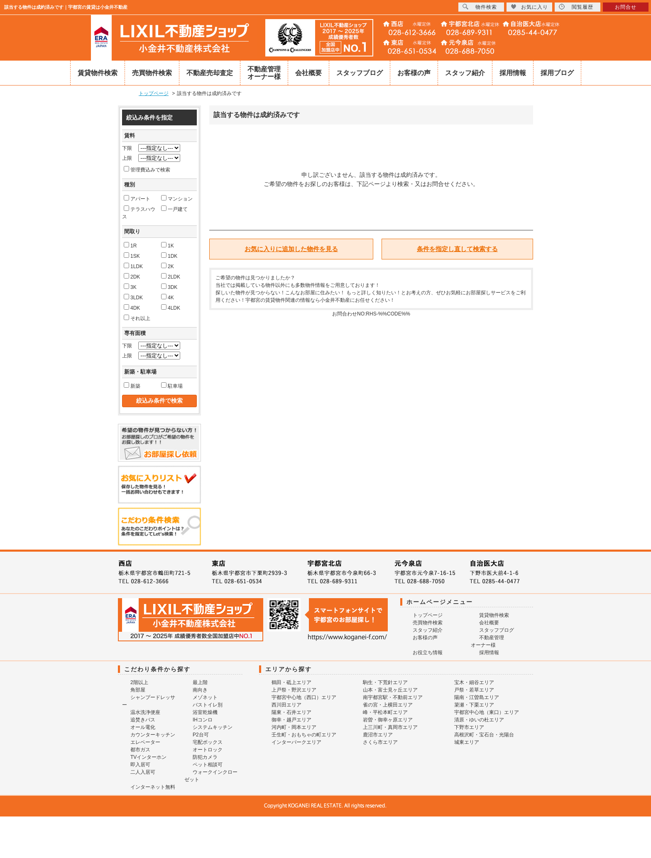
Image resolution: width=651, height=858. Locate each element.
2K (167, 266)
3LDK (133, 297)
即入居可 (140, 765)
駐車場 (172, 385)
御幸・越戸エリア (291, 720)
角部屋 (137, 690)
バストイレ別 (208, 705)
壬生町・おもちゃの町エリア (304, 735)
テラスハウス (138, 212)
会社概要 (308, 72)
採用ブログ (557, 72)
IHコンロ (203, 720)
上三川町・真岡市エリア (390, 727)
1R (130, 245)
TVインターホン (148, 757)
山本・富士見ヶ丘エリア (390, 690)
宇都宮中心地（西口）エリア (304, 697)
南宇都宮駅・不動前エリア (393, 697)
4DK (132, 307)
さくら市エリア (380, 742)
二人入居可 (142, 772)
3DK (169, 287)
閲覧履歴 (576, 7)
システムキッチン (212, 727)
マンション (177, 198)
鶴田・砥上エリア (291, 682)
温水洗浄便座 (145, 712)
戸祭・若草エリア (474, 690)
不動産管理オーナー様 (264, 73)
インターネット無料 (152, 787)
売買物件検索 (152, 72)
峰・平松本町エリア (385, 712)
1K (167, 245)
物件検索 (480, 7)
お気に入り (529, 7)
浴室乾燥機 (205, 712)
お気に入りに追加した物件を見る (291, 248)
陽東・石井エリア (291, 712)
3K (130, 287)
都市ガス (140, 750)
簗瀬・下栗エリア (474, 705)
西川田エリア (286, 705)
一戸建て (174, 208)
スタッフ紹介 (465, 72)
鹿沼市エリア (378, 735)
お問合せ (625, 7)
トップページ (428, 615)
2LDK (170, 276)
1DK (169, 255)
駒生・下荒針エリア (385, 682)
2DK (132, 276)
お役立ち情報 (428, 652)
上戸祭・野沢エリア (294, 690)
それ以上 (137, 318)
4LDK (170, 307)
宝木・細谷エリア (474, 682)
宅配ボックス (208, 742)
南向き (200, 690)
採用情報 (512, 72)
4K (167, 297)
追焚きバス (142, 720)
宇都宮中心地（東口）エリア (486, 712)
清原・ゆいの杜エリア (479, 720)
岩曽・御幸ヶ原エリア (388, 720)
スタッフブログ (359, 72)
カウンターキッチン (152, 735)
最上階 (200, 682)
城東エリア (466, 742)
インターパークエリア (296, 742)
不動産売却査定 (209, 72)
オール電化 (142, 727)
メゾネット (205, 697)
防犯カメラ (205, 757)
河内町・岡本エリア (294, 727)
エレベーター (145, 742)
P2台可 (201, 735)
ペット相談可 (208, 765)
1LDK (133, 266)
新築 (132, 385)
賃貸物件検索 (97, 72)
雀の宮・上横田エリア (388, 705)
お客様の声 (414, 72)
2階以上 (139, 682)
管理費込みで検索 (147, 169)
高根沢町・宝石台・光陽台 (484, 735)
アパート (137, 198)
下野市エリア (469, 727)
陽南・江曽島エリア (476, 697)
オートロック (208, 750)
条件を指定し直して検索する (457, 248)
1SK (132, 255)
